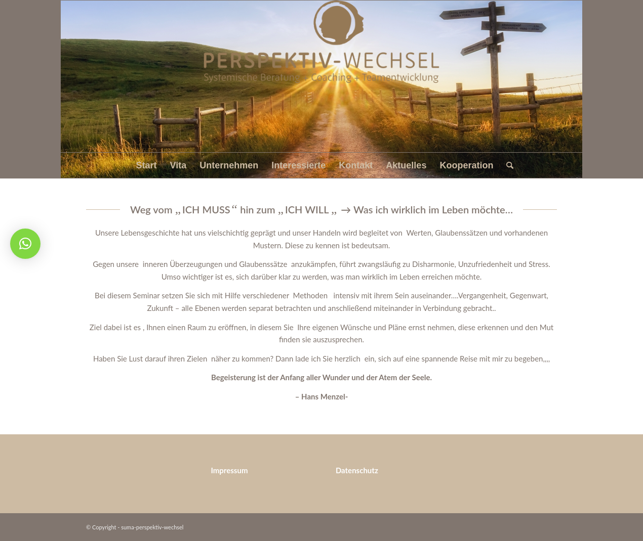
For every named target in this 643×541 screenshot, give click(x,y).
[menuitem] (147, 165)
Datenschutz (357, 470)
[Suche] (506, 165)
